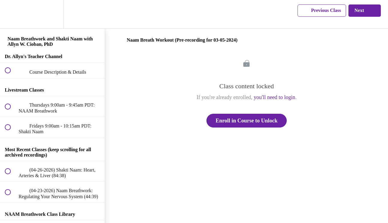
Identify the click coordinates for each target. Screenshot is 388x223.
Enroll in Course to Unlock (247, 121)
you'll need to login (274, 97)
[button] (11, 14)
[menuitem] (52, 14)
